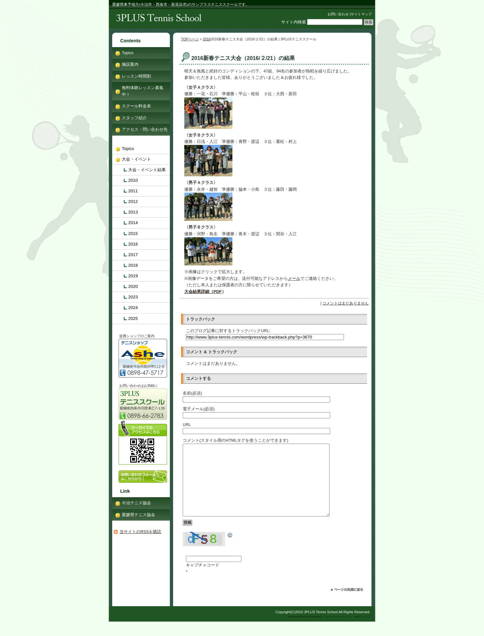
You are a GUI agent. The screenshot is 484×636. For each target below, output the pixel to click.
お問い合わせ (338, 14)
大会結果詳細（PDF (203, 291)
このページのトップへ (349, 605)
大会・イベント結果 (147, 169)
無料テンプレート (362, 631)
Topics (127, 52)
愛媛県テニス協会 (138, 514)
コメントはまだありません (345, 303)
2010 (133, 180)
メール (294, 278)
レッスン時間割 (136, 76)
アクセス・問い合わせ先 (145, 129)
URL (187, 424)
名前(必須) (192, 393)
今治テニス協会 (136, 502)
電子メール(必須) (199, 408)
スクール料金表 (136, 106)
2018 (133, 265)
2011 (133, 190)
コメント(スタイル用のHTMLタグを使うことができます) (235, 440)
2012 (133, 201)
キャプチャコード (202, 579)
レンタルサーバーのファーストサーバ (337, 631)
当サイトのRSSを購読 (140, 531)
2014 (133, 222)
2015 (133, 233)
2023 (133, 297)
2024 (133, 307)
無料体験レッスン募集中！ (142, 90)
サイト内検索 (293, 22)
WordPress (304, 631)
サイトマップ (361, 14)
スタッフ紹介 (134, 117)
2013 (133, 212)
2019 (133, 275)
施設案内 (130, 64)
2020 (133, 286)
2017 (133, 254)
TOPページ (190, 39)
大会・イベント (136, 159)
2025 (133, 318)
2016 (207, 39)
